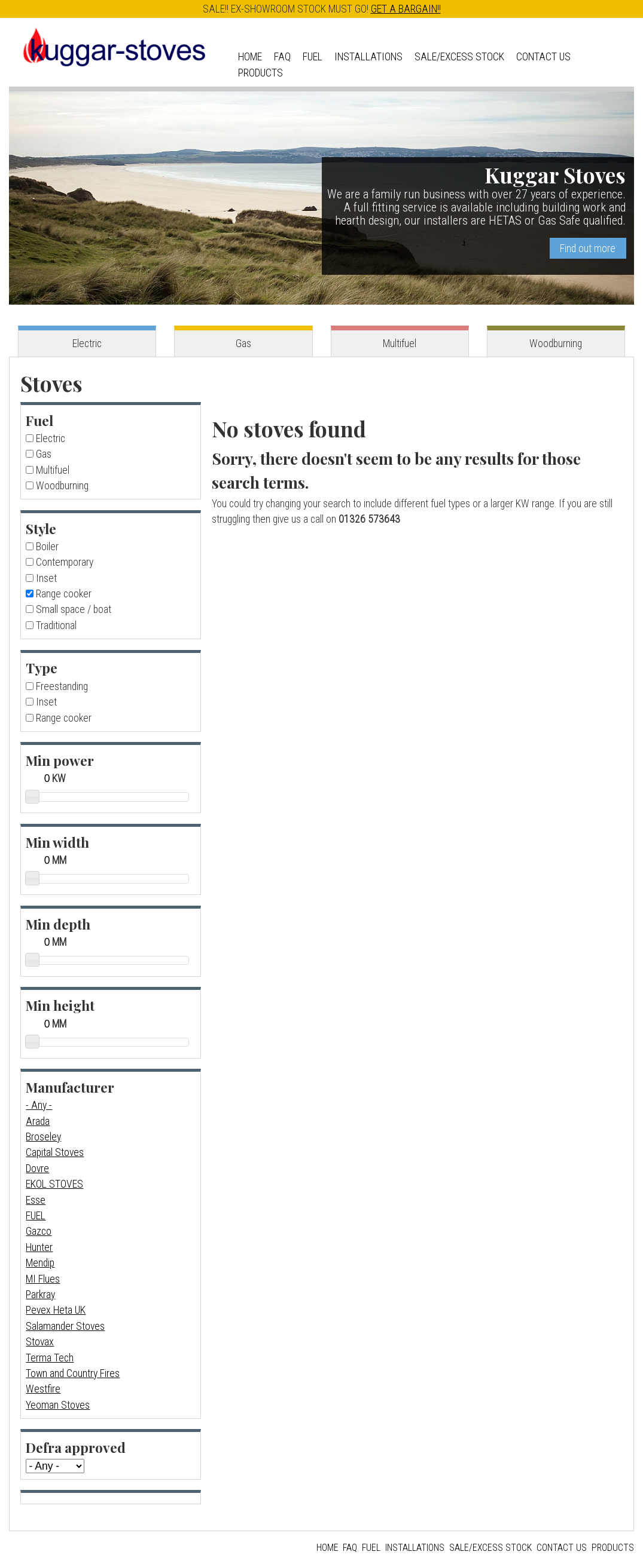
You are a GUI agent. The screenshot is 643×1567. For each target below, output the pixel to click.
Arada (38, 1121)
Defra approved (76, 1447)
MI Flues (43, 1279)
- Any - (39, 1105)
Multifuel (399, 343)
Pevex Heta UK (56, 1310)
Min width (57, 842)
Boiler (47, 547)
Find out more (587, 248)
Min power (60, 760)
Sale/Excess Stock (459, 57)
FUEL (35, 1216)
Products (260, 73)
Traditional (56, 625)
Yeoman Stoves (58, 1405)
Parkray (40, 1295)
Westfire (43, 1389)
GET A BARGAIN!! (406, 9)
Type (41, 667)
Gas (243, 343)
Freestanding (62, 686)
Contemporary (64, 562)
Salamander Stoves (65, 1326)
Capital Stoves (55, 1152)
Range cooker (64, 594)
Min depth (58, 924)
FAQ (282, 57)
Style (41, 528)
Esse (35, 1200)
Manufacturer (70, 1087)
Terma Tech (50, 1358)
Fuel (312, 57)
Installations (368, 57)
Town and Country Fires (73, 1373)
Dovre (37, 1169)
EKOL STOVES (54, 1184)
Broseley (43, 1137)
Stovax (40, 1342)
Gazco (38, 1231)
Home (250, 57)
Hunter (39, 1247)
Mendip (40, 1263)
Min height (60, 1005)
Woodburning (555, 343)
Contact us (543, 57)
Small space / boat (73, 609)
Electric (87, 343)
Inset (46, 578)
